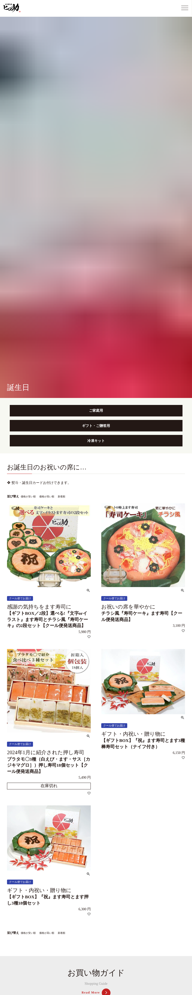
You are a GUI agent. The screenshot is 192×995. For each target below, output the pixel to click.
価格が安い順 (28, 496)
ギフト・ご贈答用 (96, 426)
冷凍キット (96, 441)
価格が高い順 (46, 496)
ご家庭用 (96, 410)
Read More (96, 992)
